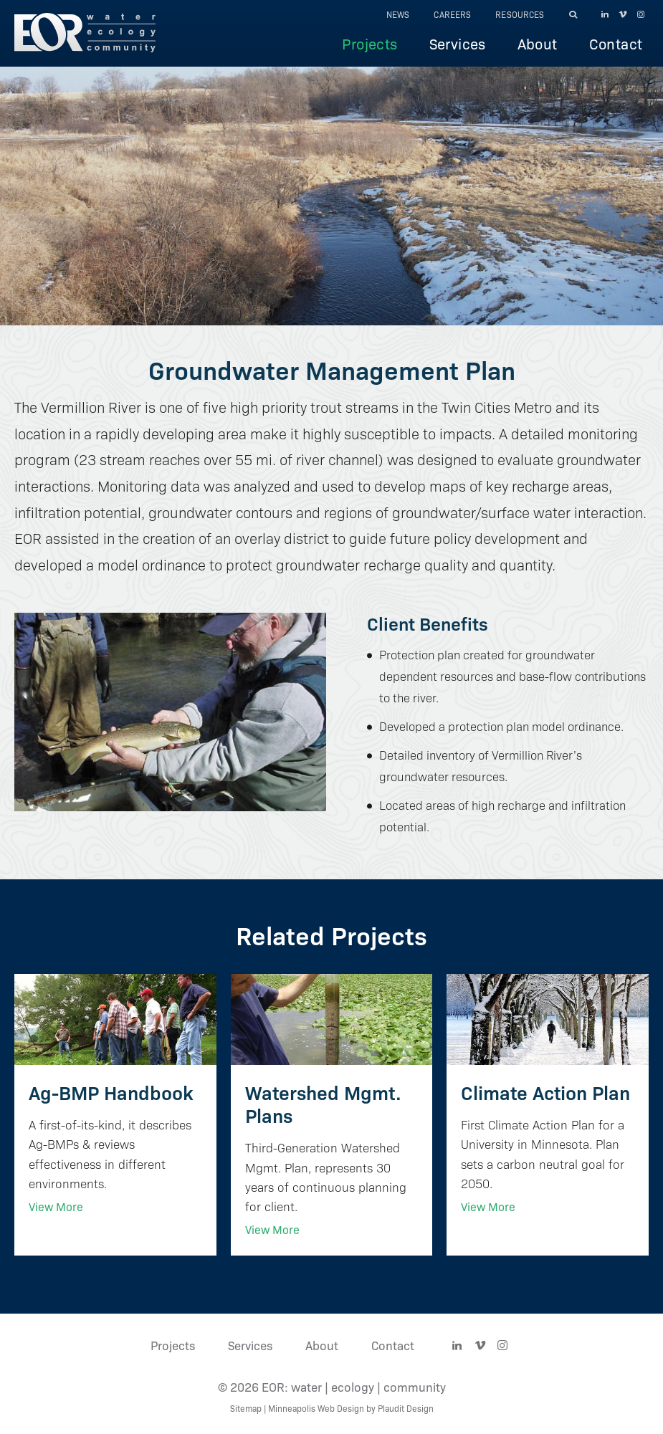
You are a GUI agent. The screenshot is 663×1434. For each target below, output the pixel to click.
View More (56, 1206)
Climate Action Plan (545, 1092)
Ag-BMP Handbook (111, 1092)
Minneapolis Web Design (316, 1408)
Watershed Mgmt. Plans (323, 1103)
